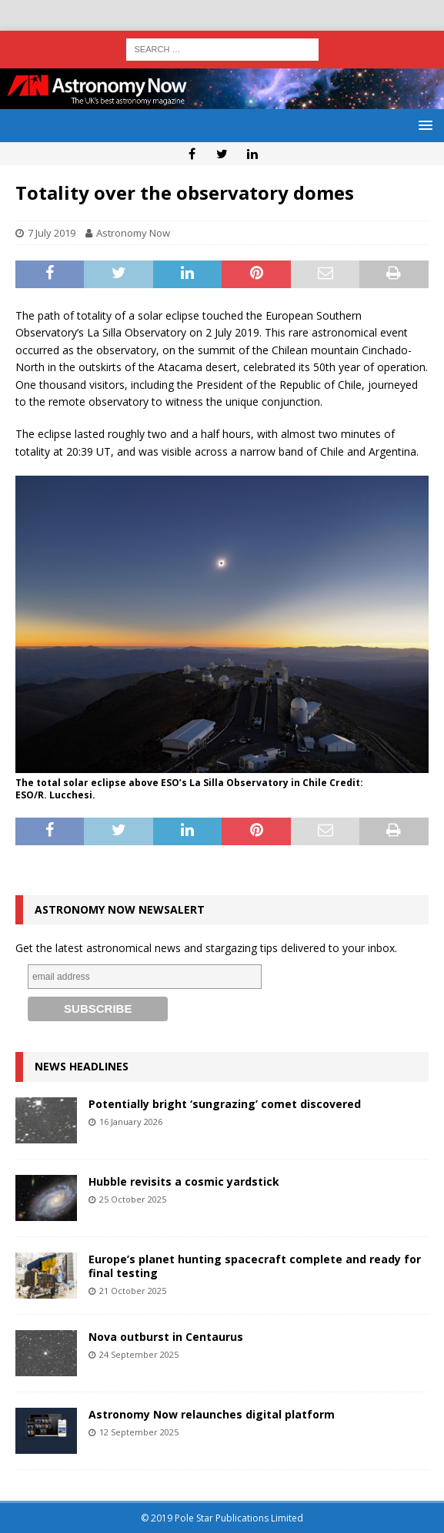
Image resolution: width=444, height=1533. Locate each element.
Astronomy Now (133, 233)
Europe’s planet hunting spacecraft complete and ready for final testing (254, 1266)
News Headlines (82, 1066)
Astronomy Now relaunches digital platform (211, 1414)
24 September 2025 (139, 1354)
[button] (423, 125)
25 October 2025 (132, 1199)
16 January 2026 (130, 1121)
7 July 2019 (51, 233)
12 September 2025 (139, 1432)
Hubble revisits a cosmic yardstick (183, 1181)
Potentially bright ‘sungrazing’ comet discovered (224, 1104)
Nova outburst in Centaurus (165, 1336)
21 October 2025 (132, 1290)
